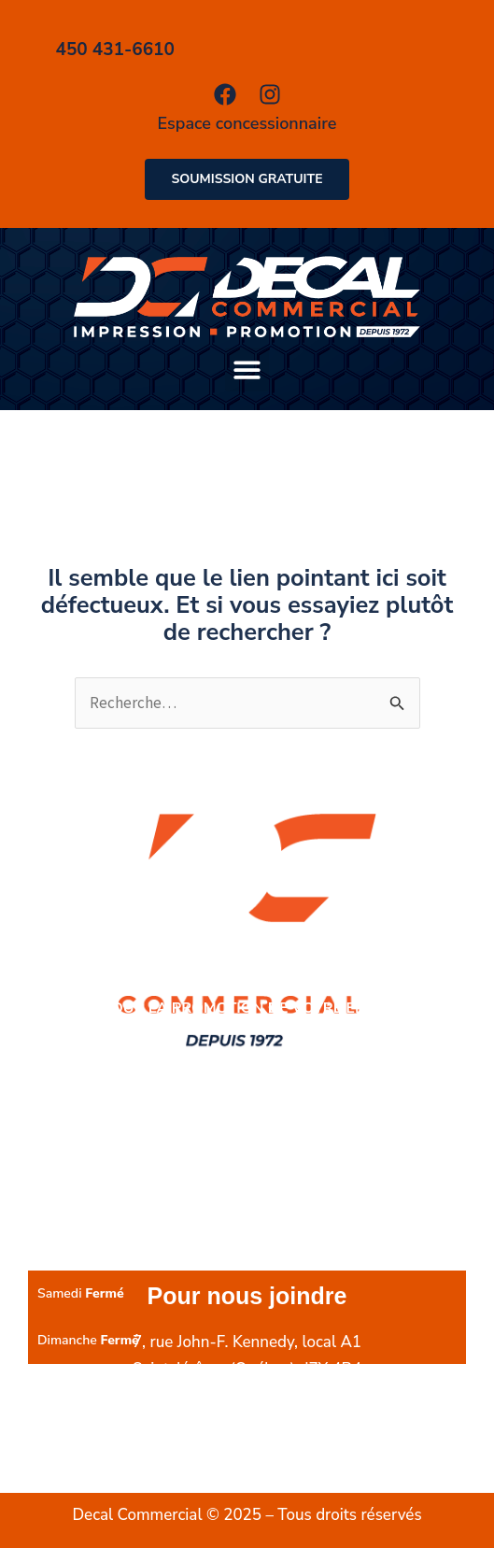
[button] (247, 369)
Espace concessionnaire (247, 123)
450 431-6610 (266, 1396)
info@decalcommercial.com (247, 1450)
